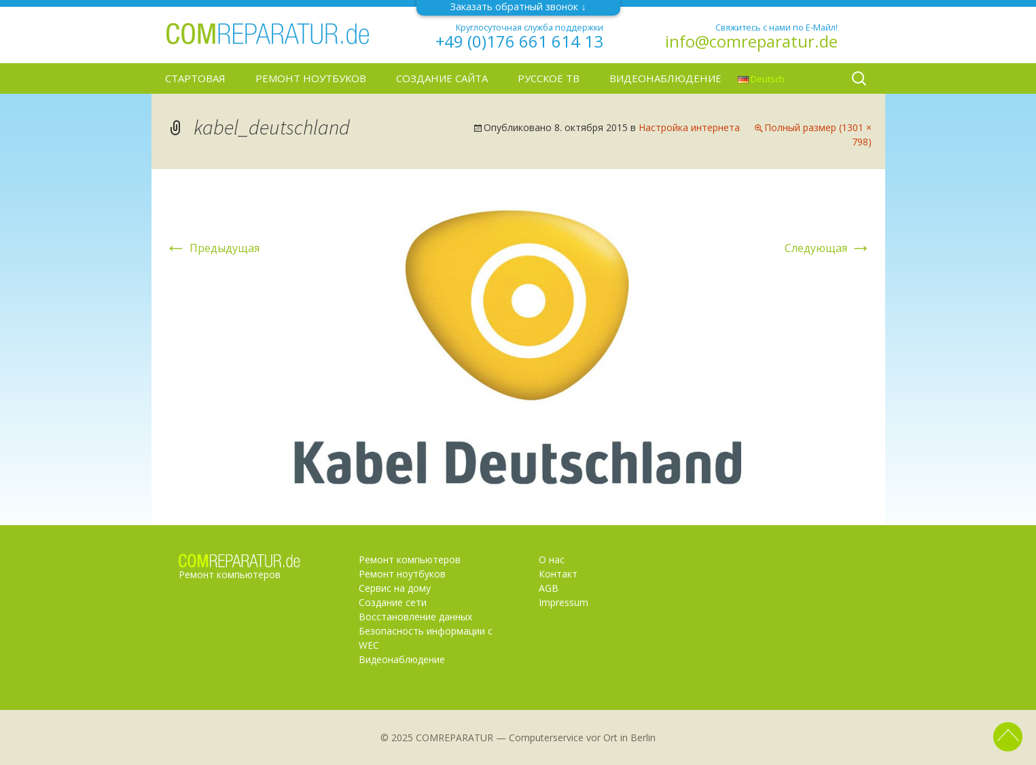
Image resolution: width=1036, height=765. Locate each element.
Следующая (828, 248)
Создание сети (393, 602)
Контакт (558, 573)
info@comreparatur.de (751, 41)
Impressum (563, 602)
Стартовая (195, 78)
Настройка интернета (689, 127)
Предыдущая (212, 248)
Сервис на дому (395, 588)
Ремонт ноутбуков (310, 78)
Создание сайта (442, 78)
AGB (548, 588)
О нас (552, 559)
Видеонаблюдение (665, 78)
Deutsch (761, 79)
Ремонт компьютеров (410, 559)
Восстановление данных (415, 616)
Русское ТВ (548, 78)
